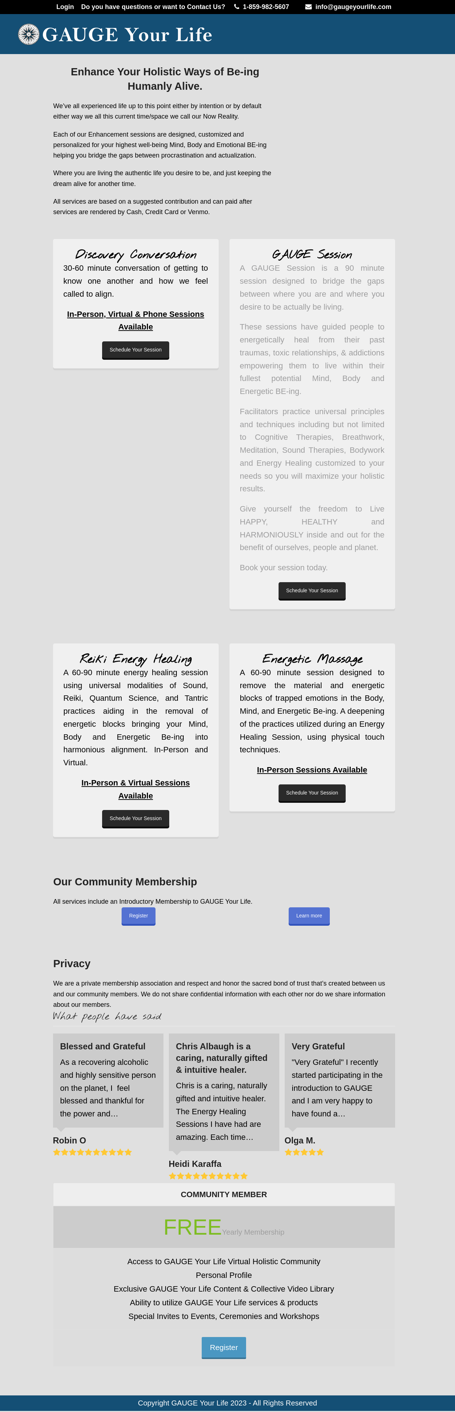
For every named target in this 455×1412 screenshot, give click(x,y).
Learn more (309, 916)
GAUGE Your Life (199, 1404)
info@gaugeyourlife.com (353, 6)
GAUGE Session (312, 255)
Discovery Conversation (135, 255)
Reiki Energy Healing (136, 660)
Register (138, 916)
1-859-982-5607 (266, 6)
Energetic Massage (312, 660)
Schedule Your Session (136, 350)
